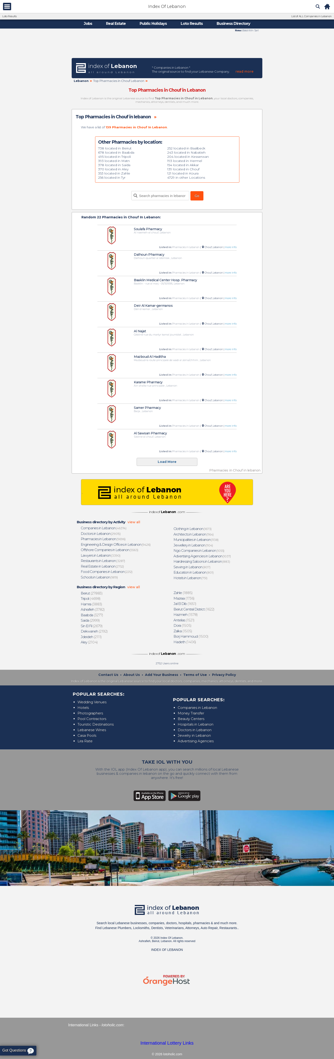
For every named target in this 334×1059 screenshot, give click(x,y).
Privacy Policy (224, 675)
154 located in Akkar (183, 165)
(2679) (92, 626)
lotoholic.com (112, 1025)
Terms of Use (195, 675)
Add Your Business (161, 675)
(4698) (91, 598)
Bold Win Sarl (250, 30)
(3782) (93, 609)
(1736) (184, 598)
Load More (167, 462)
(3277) (92, 615)
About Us (131, 675)
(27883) (92, 593)
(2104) (89, 642)
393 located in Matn (114, 161)
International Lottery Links (166, 1043)
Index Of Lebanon (167, 6)
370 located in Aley (113, 169)
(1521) (184, 620)
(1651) (185, 603)
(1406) (184, 642)
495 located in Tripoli (114, 157)
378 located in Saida (114, 165)
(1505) (182, 625)
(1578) (185, 614)
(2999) (90, 620)
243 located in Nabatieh (186, 152)
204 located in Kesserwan (188, 157)
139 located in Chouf (183, 169)
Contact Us (108, 675)
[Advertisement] (167, 44)
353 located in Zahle (114, 173)
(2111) (91, 637)
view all (134, 522)
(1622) (194, 609)
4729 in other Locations (186, 177)
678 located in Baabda (116, 152)
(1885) (183, 593)
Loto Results (9, 16)
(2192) (94, 631)
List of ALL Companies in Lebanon (311, 16)
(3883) (92, 604)
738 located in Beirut (115, 148)
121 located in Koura (183, 173)
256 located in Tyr (111, 177)
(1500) (191, 636)
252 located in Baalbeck (186, 148)
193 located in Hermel (184, 161)
